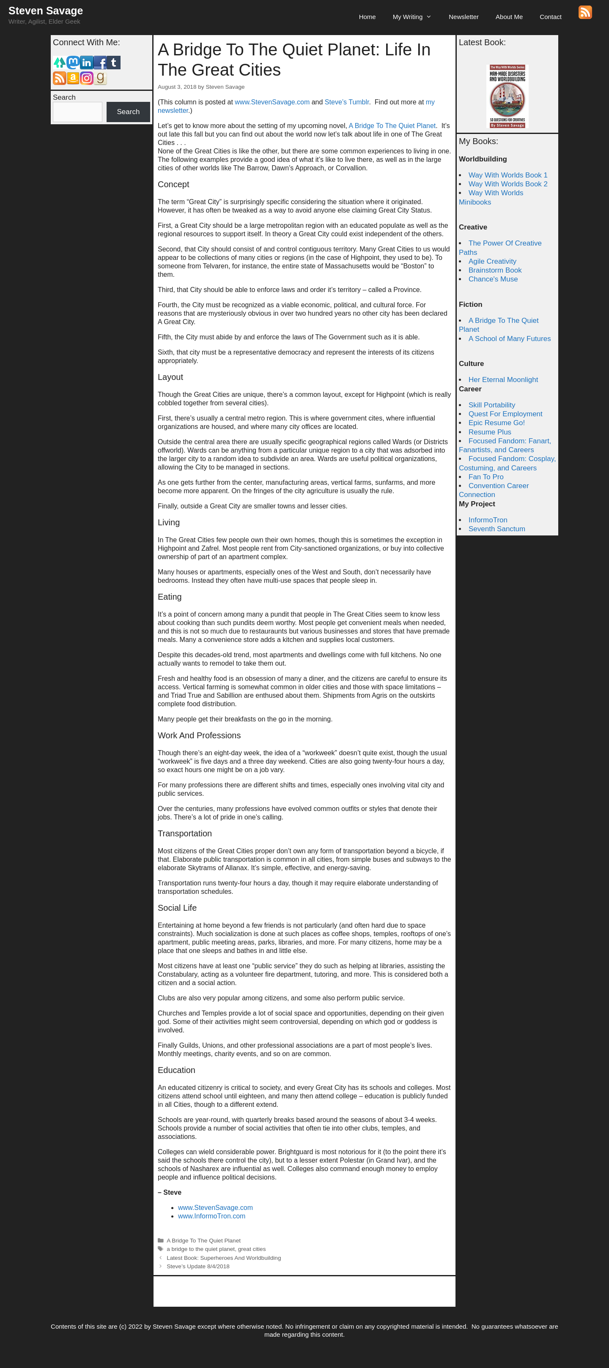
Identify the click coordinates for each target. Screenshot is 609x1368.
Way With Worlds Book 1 (508, 175)
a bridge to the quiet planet (201, 1249)
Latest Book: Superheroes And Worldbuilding (224, 1258)
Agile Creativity (492, 261)
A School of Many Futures (510, 339)
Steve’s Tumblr (347, 102)
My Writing (417, 17)
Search (64, 97)
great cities (252, 1249)
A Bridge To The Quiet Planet (392, 125)
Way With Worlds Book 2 (508, 184)
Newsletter (464, 16)
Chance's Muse (493, 279)
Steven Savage (45, 10)
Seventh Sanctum (497, 529)
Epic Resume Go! (497, 423)
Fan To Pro (486, 477)
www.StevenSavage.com (273, 102)
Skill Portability (492, 405)
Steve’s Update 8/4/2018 (198, 1266)
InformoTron (488, 520)
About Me (509, 16)
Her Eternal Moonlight (503, 380)
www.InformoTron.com (211, 1216)
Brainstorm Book (495, 270)
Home (367, 16)
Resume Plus (490, 432)
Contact (551, 16)
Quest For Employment (506, 414)
